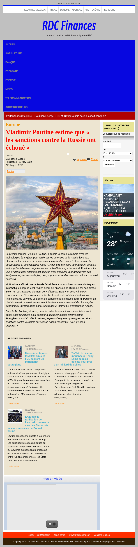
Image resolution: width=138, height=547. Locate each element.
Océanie (96, 10)
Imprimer (82, 159)
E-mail (94, 159)
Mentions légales (101, 535)
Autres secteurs (16, 107)
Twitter (10, 171)
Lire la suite (13, 403)
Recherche (109, 10)
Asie (87, 10)
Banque (10, 62)
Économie (11, 71)
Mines (8, 89)
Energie (10, 80)
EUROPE (64, 9)
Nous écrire (59, 535)
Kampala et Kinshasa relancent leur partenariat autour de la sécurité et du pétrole (117, 205)
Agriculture (13, 53)
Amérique (77, 10)
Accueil (10, 44)
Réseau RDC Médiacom (34, 10)
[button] (112, 259)
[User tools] (68, 154)
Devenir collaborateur (79, 535)
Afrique (53, 10)
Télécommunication (18, 98)
